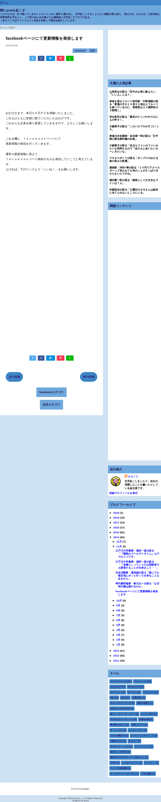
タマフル (132, 692)
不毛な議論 (146, 774)
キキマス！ (115, 692)
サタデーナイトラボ (119, 746)
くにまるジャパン (130, 763)
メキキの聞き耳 (117, 736)
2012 (116, 655)
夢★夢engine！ (117, 725)
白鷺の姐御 (144, 719)
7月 (118, 615)
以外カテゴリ (51, 404)
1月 (118, 644)
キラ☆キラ (148, 692)
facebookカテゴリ (51, 392)
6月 (118, 620)
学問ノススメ (137, 725)
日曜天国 (136, 698)
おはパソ (133, 741)
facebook (80, 50)
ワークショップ (142, 746)
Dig (112, 698)
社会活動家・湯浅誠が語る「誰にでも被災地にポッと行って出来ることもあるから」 (137, 575)
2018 (116, 517)
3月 (118, 634)
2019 (116, 512)
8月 (118, 610)
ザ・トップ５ (116, 730)
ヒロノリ (133, 476)
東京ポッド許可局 (118, 752)
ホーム (4, 2)
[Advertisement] (51, 84)
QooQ (86, 800)
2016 (116, 527)
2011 (116, 660)
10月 (119, 600)
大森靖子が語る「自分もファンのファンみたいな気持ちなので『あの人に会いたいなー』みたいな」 (133, 148)
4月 (118, 630)
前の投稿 (88, 376)
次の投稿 (14, 376)
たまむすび (115, 687)
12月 (119, 541)
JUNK (113, 763)
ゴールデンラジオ (118, 681)
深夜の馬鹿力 (143, 703)
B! (50, 58)
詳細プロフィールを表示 (123, 493)
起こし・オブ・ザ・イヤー (122, 714)
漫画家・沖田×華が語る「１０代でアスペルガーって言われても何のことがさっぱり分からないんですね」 (134, 170)
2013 (116, 650)
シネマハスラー (136, 730)
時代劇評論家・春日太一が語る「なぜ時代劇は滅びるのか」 (137, 585)
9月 (118, 605)
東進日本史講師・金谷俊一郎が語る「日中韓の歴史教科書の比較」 (133, 137)
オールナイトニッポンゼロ (122, 774)
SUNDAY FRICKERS (120, 708)
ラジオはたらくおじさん (121, 719)
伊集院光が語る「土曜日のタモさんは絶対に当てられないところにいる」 (133, 191)
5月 (118, 625)
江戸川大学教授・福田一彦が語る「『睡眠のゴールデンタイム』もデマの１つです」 (137, 553)
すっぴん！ (150, 763)
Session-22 (133, 687)
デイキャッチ (140, 681)
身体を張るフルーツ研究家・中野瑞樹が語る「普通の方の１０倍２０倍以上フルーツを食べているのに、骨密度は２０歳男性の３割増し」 (133, 106)
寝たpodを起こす (12, 10)
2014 (116, 537)
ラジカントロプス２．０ (142, 736)
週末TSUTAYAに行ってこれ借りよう (127, 757)
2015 (116, 532)
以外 (92, 50)
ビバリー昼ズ (147, 714)
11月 (119, 546)
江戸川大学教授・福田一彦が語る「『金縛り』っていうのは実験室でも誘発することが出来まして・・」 (137, 564)
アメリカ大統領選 (118, 768)
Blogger (85, 789)
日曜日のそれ (116, 741)
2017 (116, 522)
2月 (118, 639)
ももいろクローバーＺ (120, 703)
